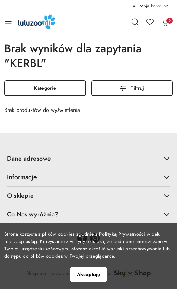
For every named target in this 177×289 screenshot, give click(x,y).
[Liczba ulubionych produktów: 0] (150, 21)
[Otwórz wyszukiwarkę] (135, 21)
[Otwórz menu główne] (8, 22)
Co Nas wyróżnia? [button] (88, 214)
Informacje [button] (88, 177)
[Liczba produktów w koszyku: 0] (165, 21)
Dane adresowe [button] (88, 158)
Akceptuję (88, 274)
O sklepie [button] (88, 195)
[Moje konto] (150, 6)
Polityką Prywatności (122, 234)
